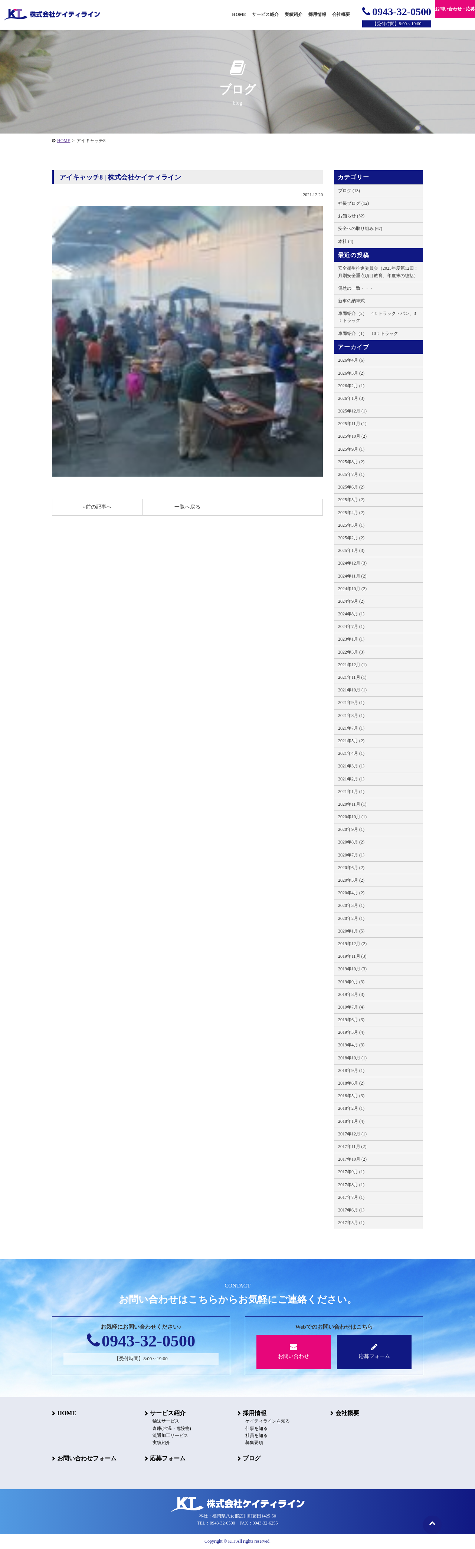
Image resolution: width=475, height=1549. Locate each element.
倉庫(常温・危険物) (171, 1428)
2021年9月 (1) (351, 702)
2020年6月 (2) (351, 867)
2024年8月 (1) (351, 613)
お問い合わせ (293, 1351)
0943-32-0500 (396, 11)
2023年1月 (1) (351, 639)
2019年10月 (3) (352, 968)
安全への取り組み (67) (360, 228)
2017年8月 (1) (351, 1184)
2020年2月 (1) (351, 918)
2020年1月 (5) (351, 931)
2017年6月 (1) (351, 1210)
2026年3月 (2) (351, 373)
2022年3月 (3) (351, 652)
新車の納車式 (351, 300)
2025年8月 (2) (351, 461)
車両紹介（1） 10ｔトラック (368, 333)
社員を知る (256, 1435)
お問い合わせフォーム (87, 1458)
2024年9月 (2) (351, 601)
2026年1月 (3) (351, 398)
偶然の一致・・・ (356, 288)
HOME (63, 140)
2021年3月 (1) (351, 766)
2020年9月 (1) (351, 829)
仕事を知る (256, 1428)
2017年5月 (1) (351, 1222)
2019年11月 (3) (352, 956)
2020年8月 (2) (351, 842)
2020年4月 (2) (351, 892)
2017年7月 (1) (351, 1197)
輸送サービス (165, 1421)
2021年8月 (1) (351, 715)
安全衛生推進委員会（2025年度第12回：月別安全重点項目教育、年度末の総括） (378, 272)
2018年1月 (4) (351, 1121)
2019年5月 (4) (351, 1032)
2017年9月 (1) (351, 1171)
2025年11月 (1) (352, 423)
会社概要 (347, 1413)
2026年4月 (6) (351, 360)
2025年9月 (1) (351, 449)
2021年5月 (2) (351, 740)
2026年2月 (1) (351, 385)
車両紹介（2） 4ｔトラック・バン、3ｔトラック (377, 317)
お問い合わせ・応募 (455, 8)
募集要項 (254, 1442)
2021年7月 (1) (351, 728)
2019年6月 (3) (351, 1019)
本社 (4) (345, 241)
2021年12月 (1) (352, 664)
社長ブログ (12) (353, 203)
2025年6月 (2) (351, 487)
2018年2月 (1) (351, 1108)
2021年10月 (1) (352, 690)
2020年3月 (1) (351, 905)
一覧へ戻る (187, 507)
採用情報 (254, 1413)
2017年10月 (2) (352, 1159)
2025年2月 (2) (351, 537)
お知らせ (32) (351, 215)
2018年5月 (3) (351, 1095)
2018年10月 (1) (352, 1057)
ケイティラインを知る (267, 1421)
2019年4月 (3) (351, 1045)
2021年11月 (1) (352, 677)
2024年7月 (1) (351, 626)
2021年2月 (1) (351, 779)
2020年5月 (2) (351, 880)
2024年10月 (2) (352, 588)
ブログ (252, 1458)
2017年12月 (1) (352, 1134)
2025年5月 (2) (351, 499)
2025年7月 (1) (351, 474)
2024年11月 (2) (352, 576)
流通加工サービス (170, 1435)
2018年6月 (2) (351, 1083)
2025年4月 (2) (351, 512)
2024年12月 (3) (352, 563)
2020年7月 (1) (351, 855)
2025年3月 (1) (351, 525)
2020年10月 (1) (352, 816)
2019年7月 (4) (351, 1007)
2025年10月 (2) (352, 436)
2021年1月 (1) (351, 791)
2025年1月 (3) (351, 550)
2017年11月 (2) (352, 1146)
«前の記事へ (97, 507)
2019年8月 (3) (351, 994)
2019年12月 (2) (352, 943)
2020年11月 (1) (352, 804)
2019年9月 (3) (351, 981)
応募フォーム (374, 1351)
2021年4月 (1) (351, 753)
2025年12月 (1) (352, 411)
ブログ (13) (349, 190)
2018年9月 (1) (351, 1070)
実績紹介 (293, 14)
